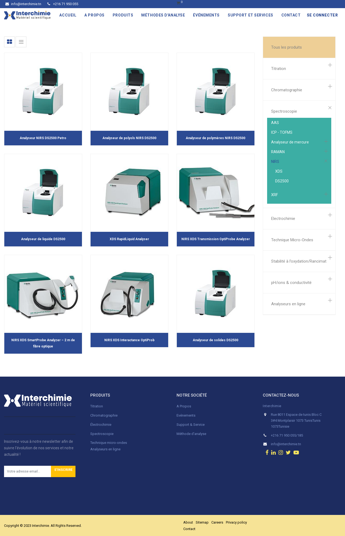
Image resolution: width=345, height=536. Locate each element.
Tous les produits (286, 47)
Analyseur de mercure (290, 142)
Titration (278, 68)
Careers (217, 522)
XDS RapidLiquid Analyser (129, 239)
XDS (278, 171)
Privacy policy (236, 522)
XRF (274, 195)
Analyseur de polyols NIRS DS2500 (129, 138)
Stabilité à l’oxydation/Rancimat (298, 261)
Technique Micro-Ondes (292, 239)
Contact (189, 529)
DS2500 (282, 181)
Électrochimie (100, 425)
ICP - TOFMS (281, 132)
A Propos (184, 406)
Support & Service (191, 425)
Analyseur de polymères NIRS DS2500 (215, 138)
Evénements (186, 415)
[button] (63, 471)
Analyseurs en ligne (288, 304)
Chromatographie (286, 90)
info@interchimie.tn (23, 4)
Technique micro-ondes (108, 443)
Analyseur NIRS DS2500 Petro (43, 138)
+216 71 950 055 (62, 4)
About (188, 522)
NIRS (275, 161)
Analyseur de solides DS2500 (215, 340)
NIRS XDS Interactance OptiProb (129, 340)
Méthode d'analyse (191, 434)
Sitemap (202, 522)
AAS (275, 122)
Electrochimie (283, 218)
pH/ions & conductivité (291, 282)
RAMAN (278, 152)
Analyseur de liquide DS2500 (43, 239)
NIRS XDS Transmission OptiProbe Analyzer (215, 239)
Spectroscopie (284, 111)
